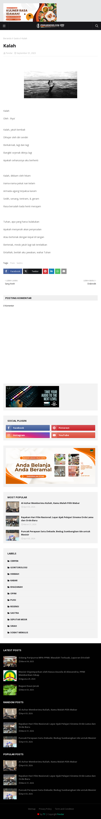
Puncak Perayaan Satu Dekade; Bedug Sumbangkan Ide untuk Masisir (55, 533)
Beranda (7, 38)
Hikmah (14, 573)
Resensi (14, 606)
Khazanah (16, 586)
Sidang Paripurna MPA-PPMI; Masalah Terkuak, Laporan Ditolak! (54, 657)
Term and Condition (64, 808)
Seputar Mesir (18, 619)
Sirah (13, 625)
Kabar (13, 580)
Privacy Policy (45, 808)
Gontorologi (18, 567)
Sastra (17, 38)
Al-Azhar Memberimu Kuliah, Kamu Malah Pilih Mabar (50, 503)
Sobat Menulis (19, 632)
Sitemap (32, 808)
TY (44, 814)
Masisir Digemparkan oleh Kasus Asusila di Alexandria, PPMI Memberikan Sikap (52, 673)
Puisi (12, 263)
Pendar (9, 53)
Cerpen (14, 560)
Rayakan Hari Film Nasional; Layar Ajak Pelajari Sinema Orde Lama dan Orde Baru (57, 519)
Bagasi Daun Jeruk (29, 685)
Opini (13, 593)
